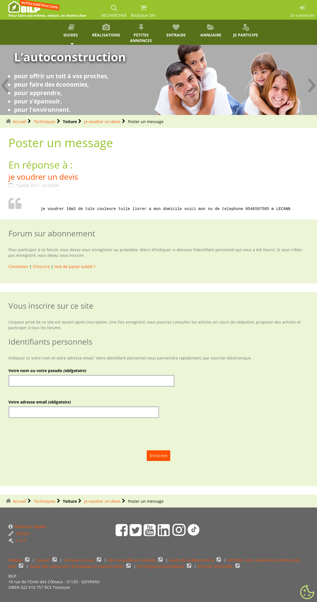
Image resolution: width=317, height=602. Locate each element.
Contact (19, 533)
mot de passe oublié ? (74, 266)
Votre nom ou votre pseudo (47, 370)
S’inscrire (41, 266)
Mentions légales (27, 526)
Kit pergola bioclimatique (161, 566)
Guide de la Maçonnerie (192, 560)
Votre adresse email (39, 402)
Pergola (16, 560)
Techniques (45, 121)
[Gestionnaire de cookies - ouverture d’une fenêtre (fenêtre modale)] (307, 592)
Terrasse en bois (79, 560)
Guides (71, 31)
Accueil (19, 121)
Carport (43, 560)
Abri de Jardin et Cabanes (132, 560)
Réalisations (106, 31)
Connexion (18, 266)
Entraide (176, 31)
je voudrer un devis (102, 121)
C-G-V (17, 540)
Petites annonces (141, 33)
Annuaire (211, 31)
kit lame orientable (215, 566)
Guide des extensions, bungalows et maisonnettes (77, 566)
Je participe (246, 31)
